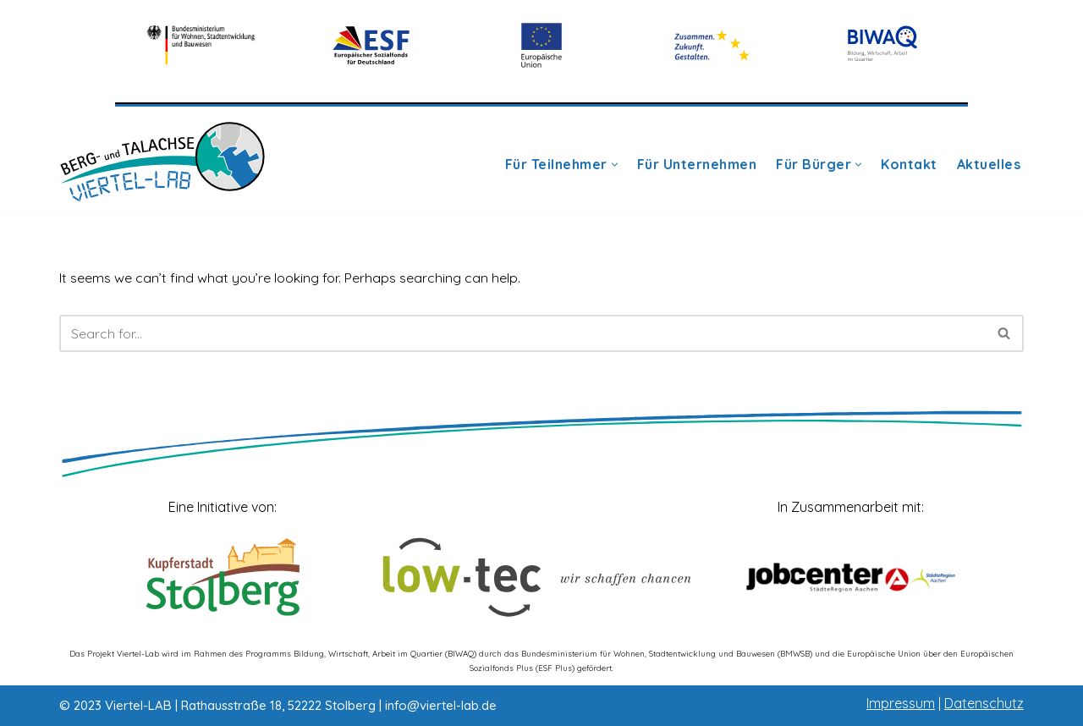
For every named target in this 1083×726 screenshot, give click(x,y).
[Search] (522, 333)
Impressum (900, 703)
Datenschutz (984, 703)
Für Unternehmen (697, 165)
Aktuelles (989, 165)
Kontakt (909, 165)
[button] (615, 165)
